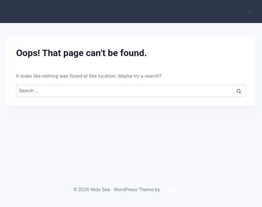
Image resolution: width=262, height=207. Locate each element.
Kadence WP (175, 189)
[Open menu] (249, 11)
